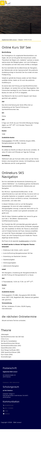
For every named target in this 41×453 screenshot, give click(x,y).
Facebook (7, 413)
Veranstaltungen (6, 357)
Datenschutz (16, 382)
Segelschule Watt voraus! (9, 39)
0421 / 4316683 (8, 408)
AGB (10, 382)
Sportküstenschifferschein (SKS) (11, 345)
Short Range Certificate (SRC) (10, 350)
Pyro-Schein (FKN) (7, 354)
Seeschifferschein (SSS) (8, 348)
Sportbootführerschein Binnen (10, 343)
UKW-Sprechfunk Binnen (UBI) (10, 352)
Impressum (6, 382)
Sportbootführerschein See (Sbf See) (12, 336)
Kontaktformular (8, 405)
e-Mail (6, 411)
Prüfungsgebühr (7, 141)
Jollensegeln (5, 334)
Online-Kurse (5, 339)
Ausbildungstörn (24, 241)
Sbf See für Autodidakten (9, 341)
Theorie (20, 39)
